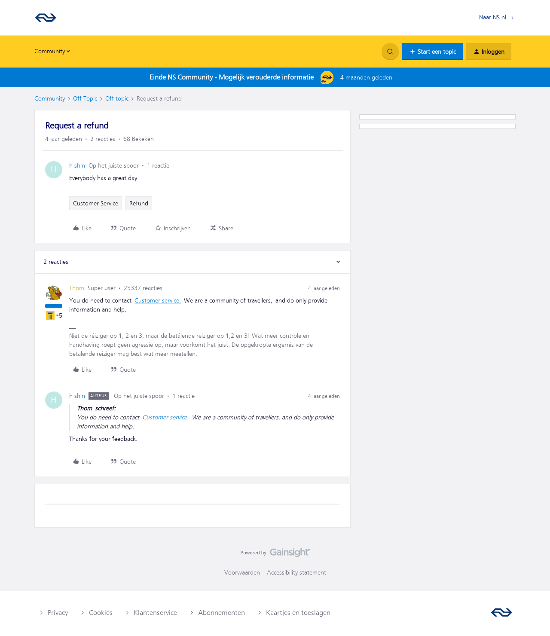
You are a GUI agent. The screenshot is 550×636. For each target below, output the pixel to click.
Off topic (116, 98)
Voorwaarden (242, 572)
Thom (76, 287)
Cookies (101, 613)
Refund (138, 203)
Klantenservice (155, 613)
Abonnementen (221, 613)
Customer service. (157, 300)
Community (49, 98)
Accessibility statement (296, 572)
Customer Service (95, 203)
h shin (77, 165)
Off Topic (85, 98)
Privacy (58, 613)
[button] (432, 51)
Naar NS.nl (492, 17)
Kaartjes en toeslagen (298, 613)
